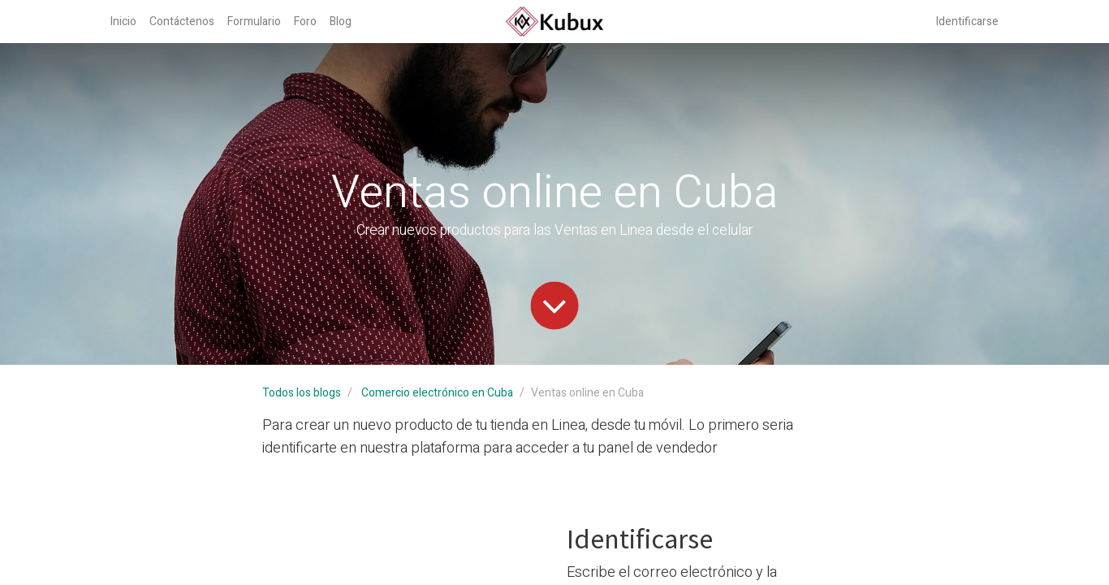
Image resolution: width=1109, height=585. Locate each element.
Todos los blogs (301, 392)
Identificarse (967, 21)
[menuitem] (123, 21)
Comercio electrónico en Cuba (437, 392)
